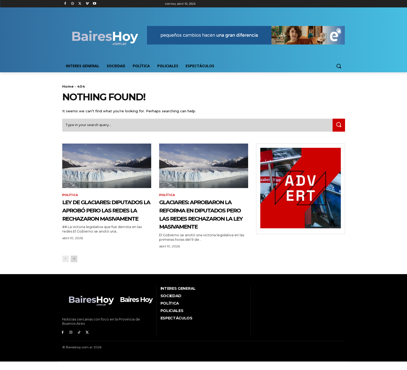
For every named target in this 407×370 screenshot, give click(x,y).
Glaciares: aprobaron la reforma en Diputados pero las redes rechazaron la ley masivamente (203, 220)
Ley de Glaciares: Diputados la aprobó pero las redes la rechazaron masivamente (105, 220)
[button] (338, 66)
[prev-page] (65, 269)
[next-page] (74, 269)
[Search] (338, 127)
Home (68, 86)
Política (70, 197)
